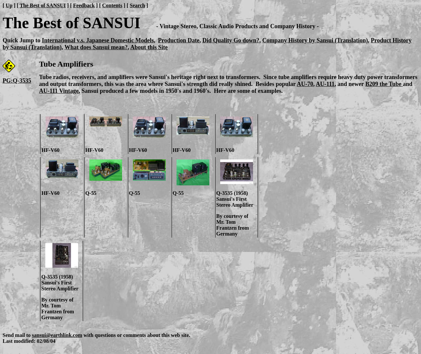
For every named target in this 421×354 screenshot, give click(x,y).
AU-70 (305, 84)
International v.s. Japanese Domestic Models (98, 40)
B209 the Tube (384, 84)
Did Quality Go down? (231, 40)
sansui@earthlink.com (57, 335)
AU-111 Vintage (59, 91)
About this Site (149, 47)
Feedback (84, 5)
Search (137, 5)
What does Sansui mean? (96, 47)
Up (9, 5)
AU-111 (325, 84)
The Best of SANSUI (43, 5)
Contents (112, 5)
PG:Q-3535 (17, 80)
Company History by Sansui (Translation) (315, 40)
